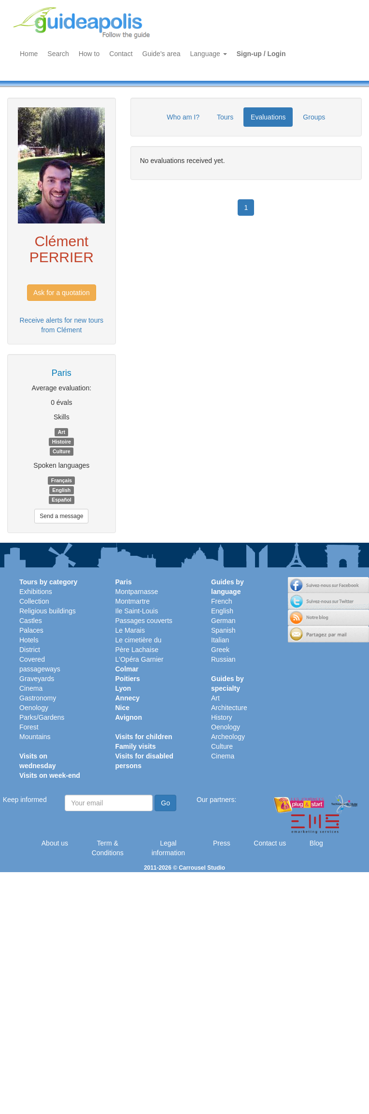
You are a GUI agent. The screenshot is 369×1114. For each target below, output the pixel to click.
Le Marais (130, 630)
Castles (30, 620)
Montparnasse (136, 591)
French (221, 601)
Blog (316, 843)
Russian (223, 659)
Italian (220, 640)
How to (89, 54)
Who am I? (183, 117)
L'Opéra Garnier (139, 659)
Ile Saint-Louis (136, 611)
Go (165, 803)
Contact (120, 54)
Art (215, 698)
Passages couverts (143, 620)
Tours (225, 117)
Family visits (135, 746)
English (222, 611)
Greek (220, 650)
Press (221, 843)
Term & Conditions (108, 848)
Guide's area (161, 54)
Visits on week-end (49, 775)
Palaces (31, 630)
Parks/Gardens (41, 717)
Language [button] (208, 54)
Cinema (31, 688)
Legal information (168, 848)
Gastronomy (37, 698)
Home (29, 54)
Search (58, 54)
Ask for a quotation (61, 293)
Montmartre (132, 601)
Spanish (223, 630)
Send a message (61, 516)
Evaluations (268, 117)
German (223, 620)
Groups (314, 117)
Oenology (33, 708)
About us (55, 843)
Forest (29, 727)
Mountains (35, 737)
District (29, 650)
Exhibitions (35, 591)
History (221, 717)
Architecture (229, 708)
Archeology (228, 737)
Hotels (29, 640)
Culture (222, 746)
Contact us (270, 843)
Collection (34, 601)
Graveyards (36, 679)
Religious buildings (47, 611)
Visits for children (143, 737)
